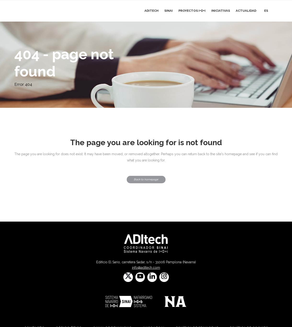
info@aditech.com (146, 268)
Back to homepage (146, 179)
